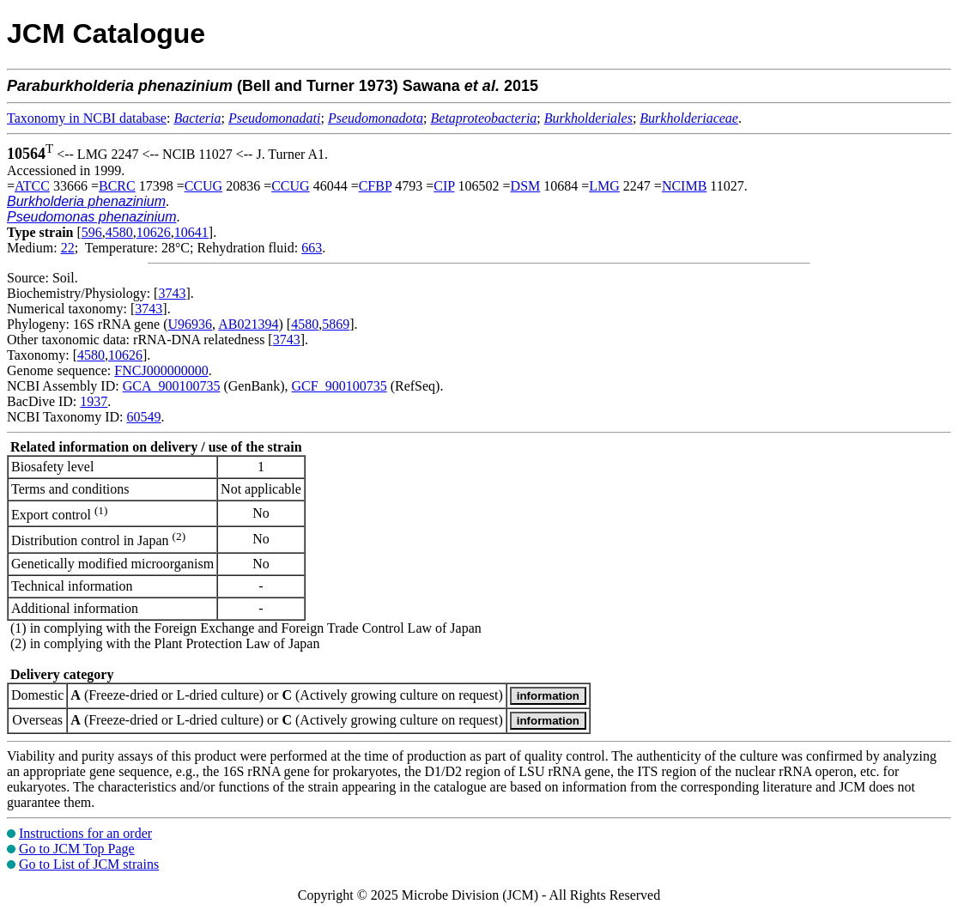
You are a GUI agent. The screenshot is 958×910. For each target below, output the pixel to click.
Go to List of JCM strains (89, 864)
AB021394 (248, 324)
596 (92, 232)
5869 (335, 324)
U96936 (190, 324)
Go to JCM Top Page (77, 848)
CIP (444, 186)
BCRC (117, 186)
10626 (153, 232)
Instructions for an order (85, 833)
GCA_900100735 (172, 386)
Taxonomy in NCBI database (87, 118)
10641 (191, 232)
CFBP (375, 186)
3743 (171, 293)
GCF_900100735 (339, 386)
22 (68, 247)
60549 (143, 417)
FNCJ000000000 (161, 370)
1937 (93, 401)
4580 (119, 232)
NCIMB (684, 186)
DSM (526, 186)
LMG (604, 186)
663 (311, 247)
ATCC (32, 186)
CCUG (203, 186)
